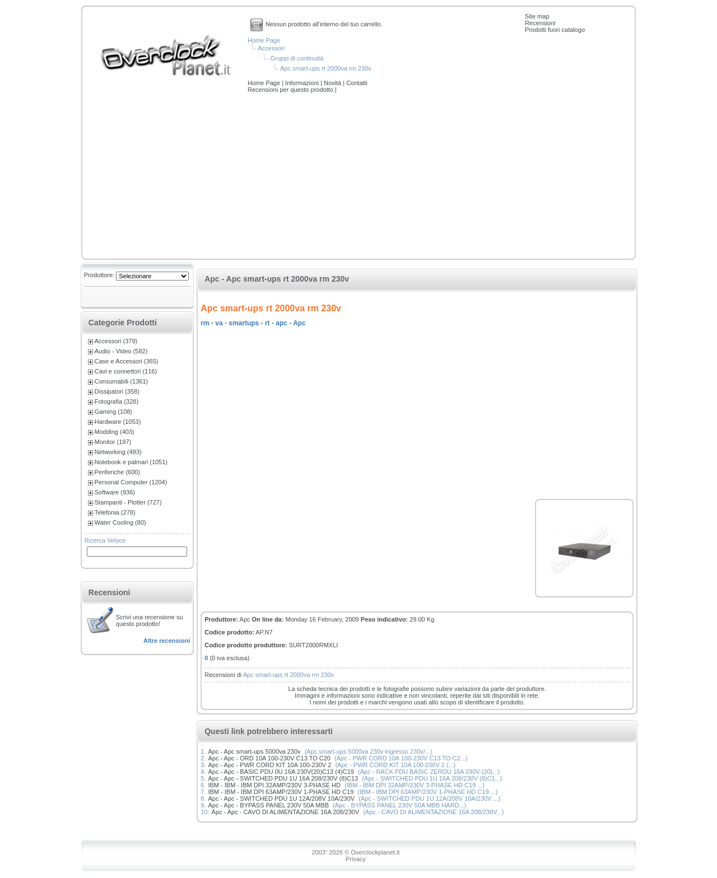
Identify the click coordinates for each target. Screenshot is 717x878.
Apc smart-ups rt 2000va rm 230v (325, 68)
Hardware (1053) (118, 421)
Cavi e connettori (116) (126, 371)
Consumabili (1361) (121, 381)
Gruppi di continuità (296, 58)
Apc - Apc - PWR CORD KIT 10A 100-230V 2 (269, 765)
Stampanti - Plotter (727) (128, 502)
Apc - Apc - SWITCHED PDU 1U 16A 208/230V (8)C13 (283, 778)
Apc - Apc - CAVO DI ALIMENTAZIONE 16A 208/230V (286, 812)
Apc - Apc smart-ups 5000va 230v (254, 751)
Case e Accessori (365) (127, 361)
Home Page (264, 40)
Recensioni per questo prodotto (291, 89)
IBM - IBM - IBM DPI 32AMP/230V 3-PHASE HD (274, 785)
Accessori (271, 48)
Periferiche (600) (117, 472)
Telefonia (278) (115, 512)
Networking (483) (118, 452)
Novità (333, 83)
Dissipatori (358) (117, 391)
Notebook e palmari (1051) (131, 462)
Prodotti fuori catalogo (555, 29)
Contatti (356, 83)
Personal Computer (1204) (131, 482)
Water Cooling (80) (120, 522)
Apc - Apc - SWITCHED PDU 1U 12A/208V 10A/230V (281, 798)
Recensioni (540, 23)
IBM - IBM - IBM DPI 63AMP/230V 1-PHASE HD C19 (280, 791)
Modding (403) (114, 431)
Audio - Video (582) (121, 351)
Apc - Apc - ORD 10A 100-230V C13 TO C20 (269, 758)
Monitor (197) (113, 441)
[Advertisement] (358, 177)
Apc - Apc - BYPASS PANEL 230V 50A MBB (268, 805)
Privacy (356, 859)
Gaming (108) (113, 411)
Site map (537, 16)
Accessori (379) (116, 341)
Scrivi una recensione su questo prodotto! (149, 620)
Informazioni (302, 83)
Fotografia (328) (116, 401)
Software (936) (115, 492)
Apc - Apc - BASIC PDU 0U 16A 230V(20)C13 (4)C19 (280, 771)
